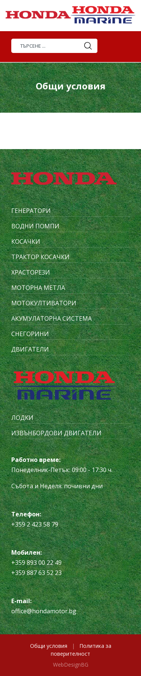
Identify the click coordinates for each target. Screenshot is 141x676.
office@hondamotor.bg (43, 611)
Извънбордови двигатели (56, 433)
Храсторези (30, 272)
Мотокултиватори (43, 303)
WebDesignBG (70, 664)
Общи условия (48, 645)
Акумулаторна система (51, 318)
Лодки (22, 417)
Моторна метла (38, 288)
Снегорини (30, 334)
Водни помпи (35, 226)
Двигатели (30, 349)
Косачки (25, 241)
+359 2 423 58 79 (34, 524)
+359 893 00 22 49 (36, 562)
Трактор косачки (40, 257)
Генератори (31, 211)
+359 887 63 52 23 (36, 573)
